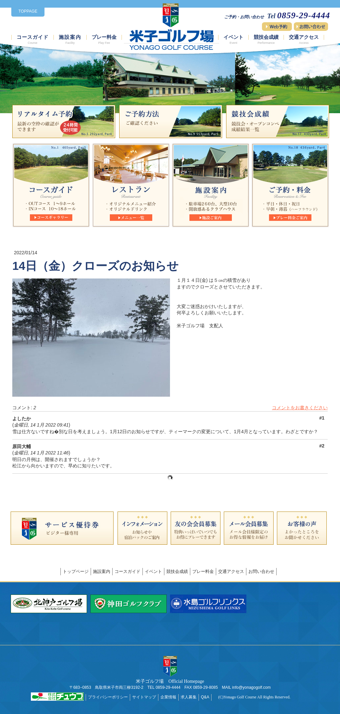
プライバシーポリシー (108, 697)
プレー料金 (104, 39)
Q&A (205, 697)
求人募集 (189, 697)
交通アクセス (304, 39)
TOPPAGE (28, 11)
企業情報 (168, 697)
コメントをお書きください (300, 407)
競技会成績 (266, 39)
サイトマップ (144, 697)
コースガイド (32, 39)
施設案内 (70, 39)
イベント (233, 39)
